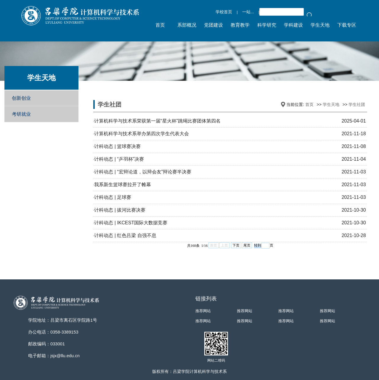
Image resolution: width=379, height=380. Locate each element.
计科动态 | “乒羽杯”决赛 (119, 159)
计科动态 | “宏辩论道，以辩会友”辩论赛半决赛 (142, 171)
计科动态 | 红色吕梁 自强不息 (125, 235)
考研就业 (21, 114)
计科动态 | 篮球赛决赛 (117, 146)
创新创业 (21, 98)
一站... (248, 11)
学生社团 (357, 104)
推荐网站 (203, 311)
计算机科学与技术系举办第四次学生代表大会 (141, 133)
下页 (236, 245)
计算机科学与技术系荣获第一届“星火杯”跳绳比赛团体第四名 (157, 120)
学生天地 (331, 104)
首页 (309, 104)
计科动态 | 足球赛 (112, 197)
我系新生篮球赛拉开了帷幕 (122, 184)
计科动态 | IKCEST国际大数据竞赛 (130, 222)
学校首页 (224, 11)
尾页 (246, 245)
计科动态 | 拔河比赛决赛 (119, 209)
